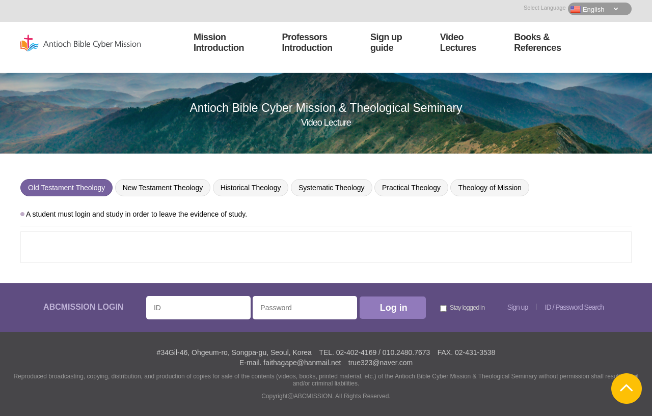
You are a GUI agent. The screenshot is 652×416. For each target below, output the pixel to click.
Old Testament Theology (66, 188)
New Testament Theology (163, 188)
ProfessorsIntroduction (307, 42)
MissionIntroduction (219, 42)
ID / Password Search (574, 307)
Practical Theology (411, 188)
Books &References (537, 42)
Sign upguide (386, 42)
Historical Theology (251, 188)
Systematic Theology (331, 188)
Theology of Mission (490, 188)
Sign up (517, 307)
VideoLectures (458, 42)
